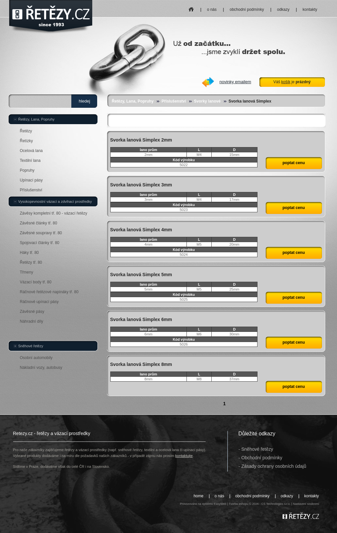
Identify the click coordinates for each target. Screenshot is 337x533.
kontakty (310, 9)
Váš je (291, 82)
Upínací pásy (31, 180)
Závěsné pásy (32, 311)
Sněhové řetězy (30, 346)
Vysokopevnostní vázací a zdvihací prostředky (55, 201)
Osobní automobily (36, 357)
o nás (212, 9)
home (191, 7)
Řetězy (26, 131)
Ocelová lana (31, 150)
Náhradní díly (31, 321)
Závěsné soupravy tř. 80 (41, 233)
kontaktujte (184, 456)
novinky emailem (235, 81)
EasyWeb (220, 503)
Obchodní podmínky (261, 457)
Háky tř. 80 (29, 252)
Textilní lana (30, 160)
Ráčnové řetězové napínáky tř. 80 (49, 292)
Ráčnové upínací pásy (39, 301)
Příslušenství (174, 101)
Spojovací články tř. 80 (40, 242)
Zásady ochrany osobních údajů (273, 466)
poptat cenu (294, 163)
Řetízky (26, 141)
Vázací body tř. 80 (36, 282)
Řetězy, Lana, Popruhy (133, 101)
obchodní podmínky (247, 9)
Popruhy (27, 170)
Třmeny (26, 272)
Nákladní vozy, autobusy (41, 367)
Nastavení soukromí (306, 503)
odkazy (283, 9)
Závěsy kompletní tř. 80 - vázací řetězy (53, 213)
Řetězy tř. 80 (31, 262)
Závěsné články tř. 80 (38, 223)
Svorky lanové (207, 101)
